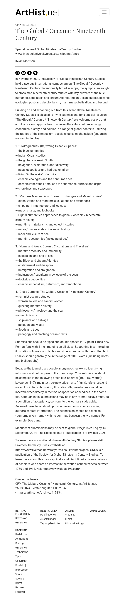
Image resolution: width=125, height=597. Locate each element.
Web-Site (70, 514)
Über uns (21, 530)
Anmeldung (98, 510)
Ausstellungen (48, 519)
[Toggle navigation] (104, 12)
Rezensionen (49, 510)
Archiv (70, 510)
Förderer (20, 591)
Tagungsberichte (50, 523)
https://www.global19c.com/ (61, 469)
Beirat (18, 583)
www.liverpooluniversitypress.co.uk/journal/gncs (47, 53)
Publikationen (48, 514)
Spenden (20, 578)
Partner (19, 587)
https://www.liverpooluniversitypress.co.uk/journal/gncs (52, 450)
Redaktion (21, 534)
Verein (19, 574)
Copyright (21, 560)
